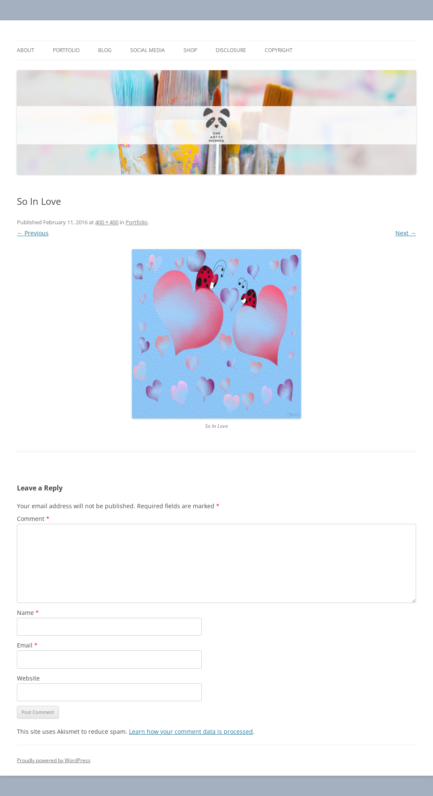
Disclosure (231, 50)
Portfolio (66, 50)
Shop (190, 50)
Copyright (279, 50)
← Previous (33, 233)
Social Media (147, 50)
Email (27, 645)
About (25, 50)
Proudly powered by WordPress (53, 760)
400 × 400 (106, 222)
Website (28, 678)
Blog (105, 50)
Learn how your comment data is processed (191, 731)
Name (28, 613)
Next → (405, 233)
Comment (33, 519)
